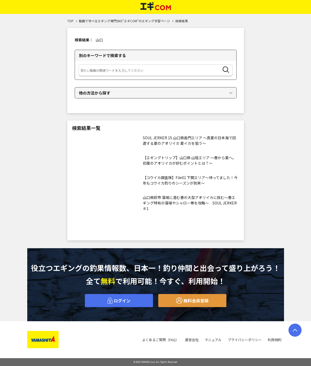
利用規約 (274, 339)
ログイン (118, 300)
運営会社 (192, 339)
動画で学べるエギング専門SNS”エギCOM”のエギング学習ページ (124, 21)
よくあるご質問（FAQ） (160, 339)
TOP (70, 21)
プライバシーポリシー (245, 339)
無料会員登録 (192, 300)
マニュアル (213, 339)
